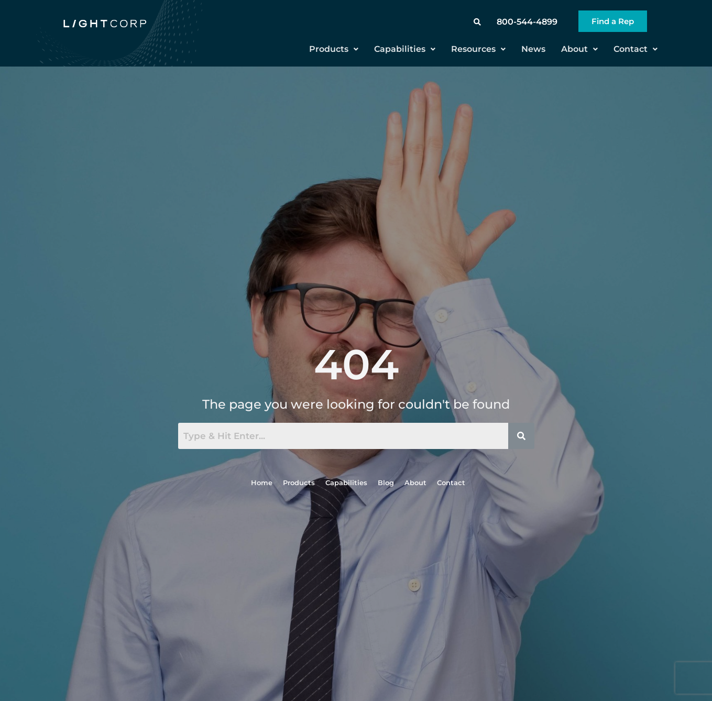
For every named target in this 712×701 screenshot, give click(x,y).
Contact (636, 49)
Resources (478, 49)
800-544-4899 (527, 22)
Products (333, 49)
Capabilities (404, 49)
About (579, 49)
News (533, 49)
